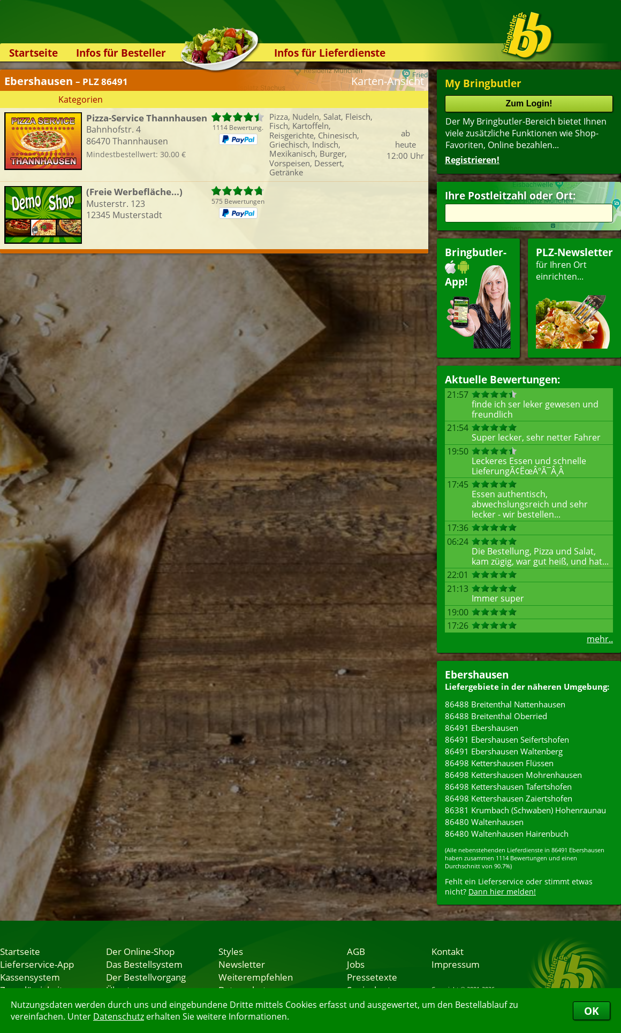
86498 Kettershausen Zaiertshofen (508, 798)
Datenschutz (118, 1016)
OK (591, 1010)
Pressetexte (372, 976)
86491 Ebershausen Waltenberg (504, 751)
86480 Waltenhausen (484, 821)
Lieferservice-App (37, 964)
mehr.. (600, 639)
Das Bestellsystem (144, 964)
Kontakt (447, 951)
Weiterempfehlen (255, 976)
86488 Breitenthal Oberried (496, 716)
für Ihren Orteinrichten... (574, 297)
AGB (356, 951)
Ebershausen (477, 674)
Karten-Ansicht (387, 81)
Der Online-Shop (140, 951)
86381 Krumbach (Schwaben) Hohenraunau (525, 810)
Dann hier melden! (502, 891)
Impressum (455, 964)
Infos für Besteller (121, 52)
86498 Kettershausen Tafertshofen (508, 786)
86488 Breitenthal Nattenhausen (505, 704)
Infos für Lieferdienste (329, 52)
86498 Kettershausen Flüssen (499, 763)
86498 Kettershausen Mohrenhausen (513, 774)
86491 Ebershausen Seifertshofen (507, 739)
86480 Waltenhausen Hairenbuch (507, 833)
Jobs (356, 964)
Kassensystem (30, 976)
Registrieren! (472, 160)
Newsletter (241, 964)
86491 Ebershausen (481, 727)
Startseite (33, 52)
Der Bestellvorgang (146, 976)
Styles (230, 951)
